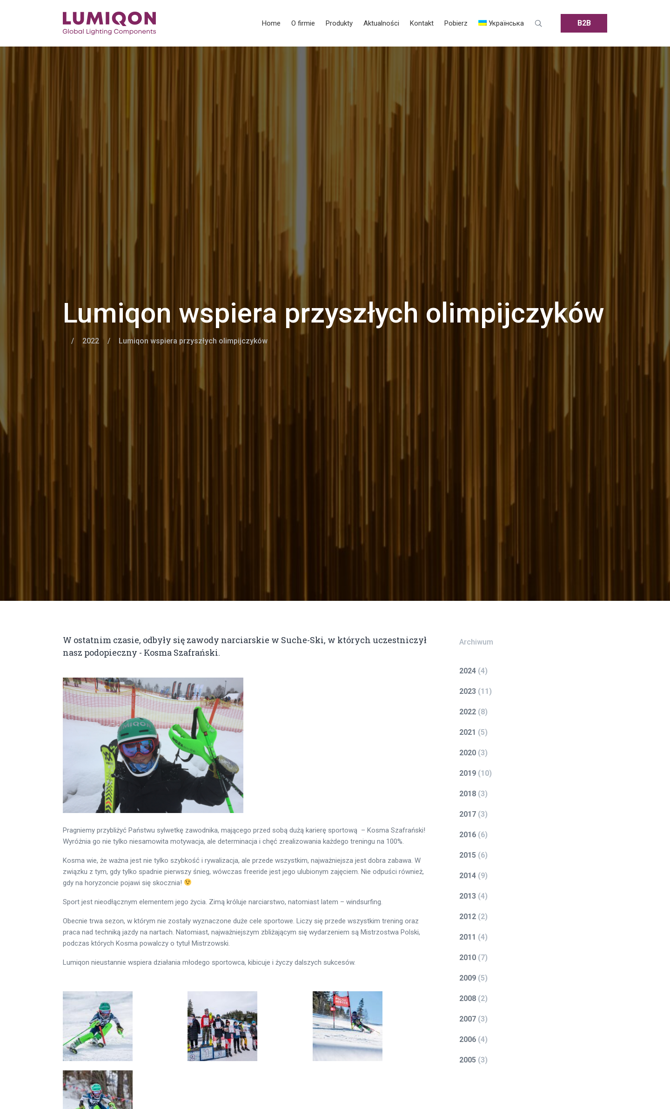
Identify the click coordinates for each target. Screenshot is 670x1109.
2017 (467, 814)
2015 (467, 855)
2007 (467, 1019)
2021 (467, 732)
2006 (467, 1039)
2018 (467, 793)
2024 (467, 670)
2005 (467, 1059)
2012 (467, 916)
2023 (467, 691)
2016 (467, 834)
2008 (467, 998)
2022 (90, 340)
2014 (467, 875)
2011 (467, 937)
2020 (467, 752)
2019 (467, 773)
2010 (467, 957)
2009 (467, 978)
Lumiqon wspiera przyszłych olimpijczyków (333, 312)
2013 (467, 896)
